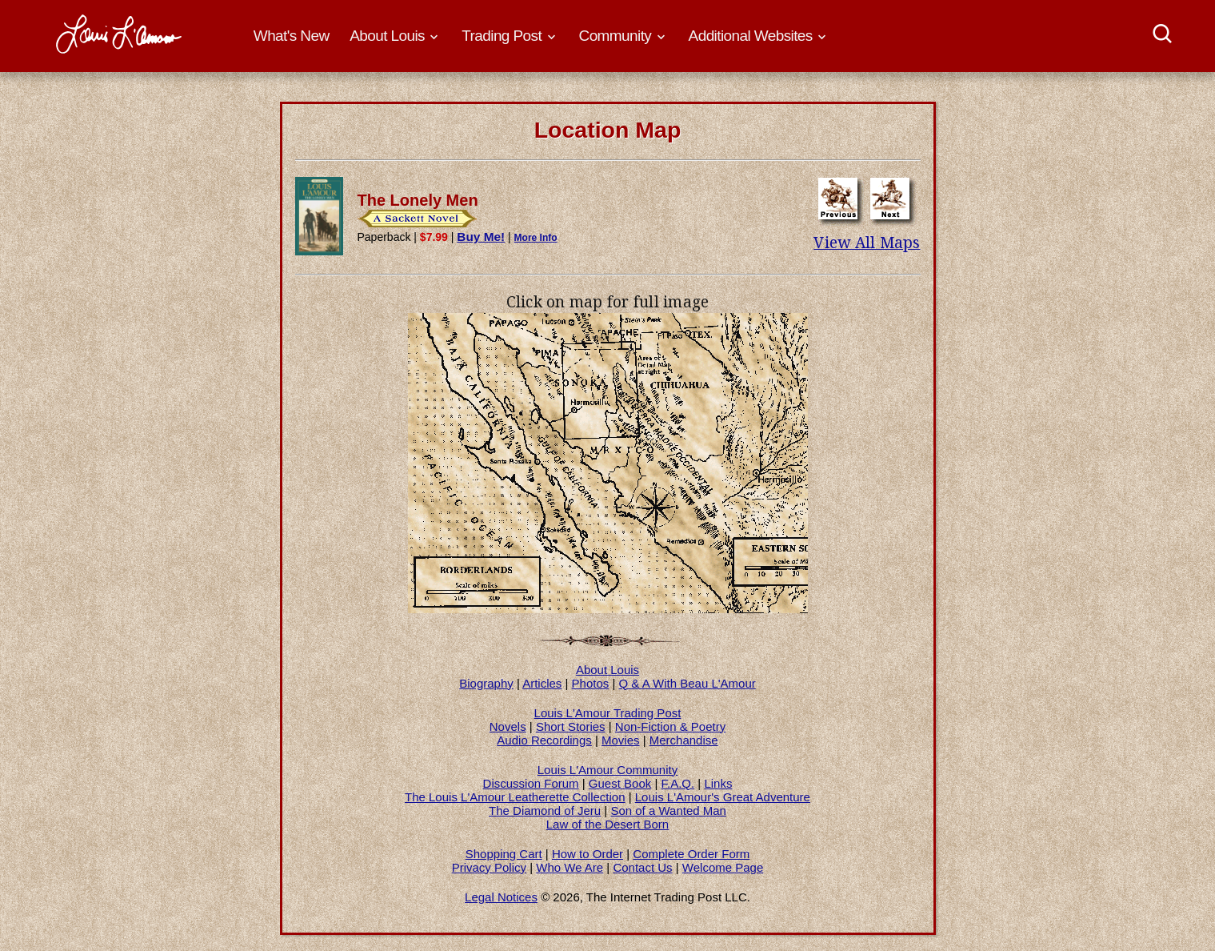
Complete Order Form (691, 854)
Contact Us (642, 867)
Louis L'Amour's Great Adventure (722, 797)
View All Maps (866, 242)
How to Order (587, 854)
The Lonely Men (418, 200)
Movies (621, 740)
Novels (508, 726)
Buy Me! (481, 236)
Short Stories (571, 726)
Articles (542, 683)
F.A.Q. (677, 783)
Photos (590, 683)
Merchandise (683, 740)
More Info (536, 237)
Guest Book (620, 783)
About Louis (607, 669)
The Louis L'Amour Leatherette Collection (515, 797)
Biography (486, 683)
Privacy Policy (489, 867)
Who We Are (569, 867)
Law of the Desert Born (607, 824)
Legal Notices (501, 897)
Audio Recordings (544, 740)
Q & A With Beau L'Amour (687, 683)
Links (718, 783)
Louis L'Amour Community (607, 769)
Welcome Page (722, 867)
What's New (292, 35)
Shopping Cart (504, 854)
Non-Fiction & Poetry (670, 726)
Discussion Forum (531, 783)
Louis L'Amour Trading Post (607, 713)
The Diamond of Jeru (545, 810)
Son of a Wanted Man (668, 810)
